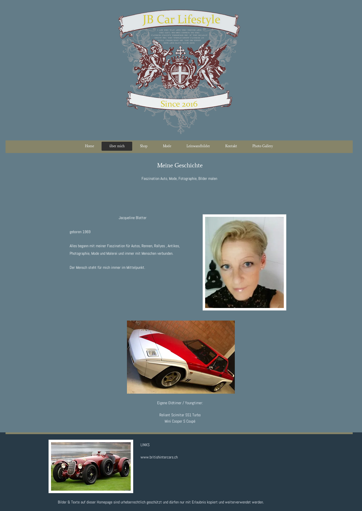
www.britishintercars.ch (159, 457)
